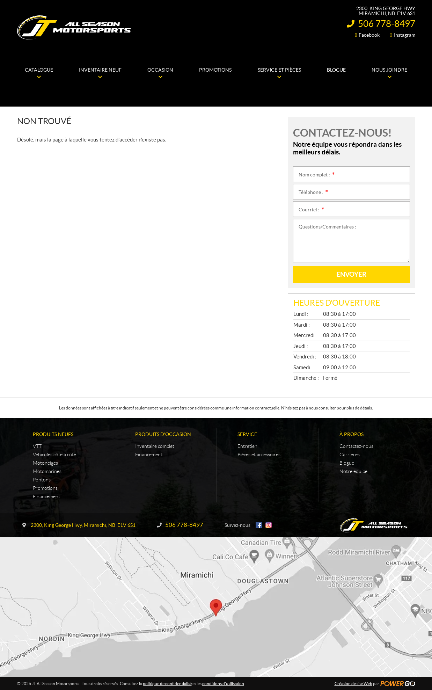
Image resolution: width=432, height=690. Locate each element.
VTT (37, 446)
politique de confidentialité (167, 683)
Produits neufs (53, 434)
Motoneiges (45, 463)
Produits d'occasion (163, 434)
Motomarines (47, 471)
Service (247, 434)
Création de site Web (353, 683)
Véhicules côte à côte (54, 454)
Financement (46, 496)
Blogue (346, 463)
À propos (351, 434)
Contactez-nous (356, 446)
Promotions (45, 488)
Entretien (247, 446)
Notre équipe (353, 471)
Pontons (42, 479)
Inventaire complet (154, 446)
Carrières (349, 454)
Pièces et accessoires (258, 454)
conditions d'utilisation (223, 683)
